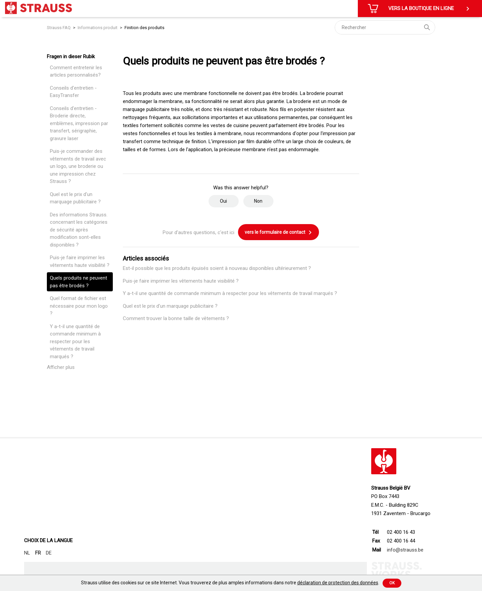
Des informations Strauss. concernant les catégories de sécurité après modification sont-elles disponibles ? (78, 230)
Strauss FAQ (59, 27)
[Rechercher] (385, 27)
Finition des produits (144, 27)
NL (27, 553)
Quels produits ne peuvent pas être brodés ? (78, 282)
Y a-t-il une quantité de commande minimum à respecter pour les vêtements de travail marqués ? (75, 341)
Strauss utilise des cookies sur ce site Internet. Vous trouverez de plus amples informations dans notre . (230, 582)
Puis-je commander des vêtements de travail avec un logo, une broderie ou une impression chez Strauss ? (78, 166)
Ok (392, 583)
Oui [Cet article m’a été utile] (223, 201)
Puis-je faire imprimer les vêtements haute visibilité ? (79, 261)
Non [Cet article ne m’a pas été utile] (258, 201)
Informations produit (97, 27)
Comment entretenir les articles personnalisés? (76, 71)
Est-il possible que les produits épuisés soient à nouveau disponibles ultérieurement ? (217, 268)
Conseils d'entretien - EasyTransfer (73, 92)
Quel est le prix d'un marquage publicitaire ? (75, 198)
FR (38, 553)
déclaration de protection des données (337, 582)
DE (49, 553)
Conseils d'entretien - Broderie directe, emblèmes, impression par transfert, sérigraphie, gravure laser (79, 123)
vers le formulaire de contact (278, 232)
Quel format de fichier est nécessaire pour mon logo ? (79, 305)
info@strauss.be (405, 550)
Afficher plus (61, 367)
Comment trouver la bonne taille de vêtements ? (176, 318)
